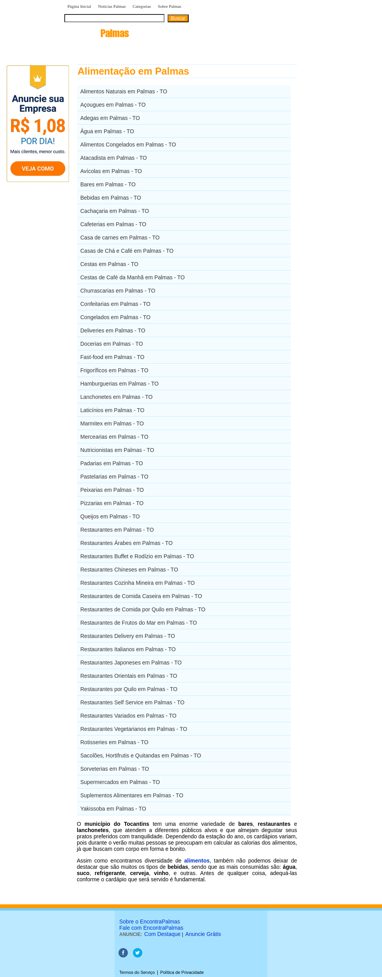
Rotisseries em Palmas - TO (114, 742)
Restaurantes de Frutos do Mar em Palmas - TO (138, 623)
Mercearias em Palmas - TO (114, 437)
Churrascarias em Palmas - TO (117, 291)
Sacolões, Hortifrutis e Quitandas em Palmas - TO (140, 755)
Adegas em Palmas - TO (110, 118)
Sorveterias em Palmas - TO (114, 769)
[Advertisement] (337, 181)
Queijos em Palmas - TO (110, 516)
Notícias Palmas (112, 6)
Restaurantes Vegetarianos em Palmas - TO (133, 729)
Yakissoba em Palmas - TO (113, 809)
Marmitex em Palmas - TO (112, 423)
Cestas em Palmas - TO (109, 264)
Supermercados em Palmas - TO (120, 782)
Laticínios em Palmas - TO (112, 410)
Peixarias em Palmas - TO (112, 490)
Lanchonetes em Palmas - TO (116, 397)
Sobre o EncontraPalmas (149, 921)
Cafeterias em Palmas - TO (113, 224)
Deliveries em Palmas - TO (112, 330)
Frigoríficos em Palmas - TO (114, 370)
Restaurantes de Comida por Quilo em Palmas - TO (142, 609)
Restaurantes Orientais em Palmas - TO (128, 676)
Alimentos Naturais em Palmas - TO (123, 91)
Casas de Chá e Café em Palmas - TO (126, 251)
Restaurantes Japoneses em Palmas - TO (131, 662)
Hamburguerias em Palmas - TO (119, 383)
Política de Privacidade (182, 972)
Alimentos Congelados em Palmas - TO (128, 144)
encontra (97, 33)
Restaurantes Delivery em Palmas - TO (127, 636)
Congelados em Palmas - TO (115, 317)
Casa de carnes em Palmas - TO (119, 237)
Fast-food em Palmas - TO (112, 357)
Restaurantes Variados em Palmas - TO (128, 716)
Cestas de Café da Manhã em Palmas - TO (132, 277)
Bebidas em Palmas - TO (110, 198)
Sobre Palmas (169, 6)
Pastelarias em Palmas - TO (114, 476)
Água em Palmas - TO (107, 131)
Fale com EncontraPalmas (151, 928)
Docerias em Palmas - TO (111, 344)
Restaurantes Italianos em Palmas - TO (128, 649)
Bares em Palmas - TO (108, 184)
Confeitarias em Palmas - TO (115, 304)
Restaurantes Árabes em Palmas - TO (126, 543)
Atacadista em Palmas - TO (113, 158)
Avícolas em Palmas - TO (111, 171)
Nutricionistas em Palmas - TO (117, 450)
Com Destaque (162, 934)
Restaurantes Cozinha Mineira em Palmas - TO (137, 583)
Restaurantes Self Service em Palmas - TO (132, 702)
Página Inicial (79, 6)
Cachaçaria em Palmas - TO (114, 211)
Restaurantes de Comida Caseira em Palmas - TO (141, 596)
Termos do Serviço (137, 972)
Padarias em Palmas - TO (111, 463)
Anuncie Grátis (203, 934)
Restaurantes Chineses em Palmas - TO (129, 569)
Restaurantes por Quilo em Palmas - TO (128, 689)
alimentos (196, 860)
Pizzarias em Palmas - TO (111, 503)
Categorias (142, 6)
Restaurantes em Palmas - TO (117, 530)
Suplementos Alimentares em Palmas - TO (131, 795)
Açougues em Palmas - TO (113, 105)
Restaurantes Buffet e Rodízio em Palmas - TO (137, 556)
